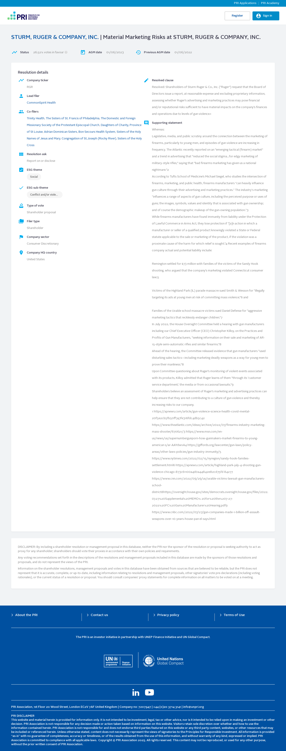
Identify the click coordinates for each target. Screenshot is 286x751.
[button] (66, 52)
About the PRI (26, 615)
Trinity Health (35, 118)
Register (237, 15)
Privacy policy (168, 615)
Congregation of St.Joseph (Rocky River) (89, 138)
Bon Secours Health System (96, 131)
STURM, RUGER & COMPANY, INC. (55, 37)
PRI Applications (245, 3)
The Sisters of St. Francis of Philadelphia (72, 118)
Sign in (267, 15)
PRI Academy (270, 3)
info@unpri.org (193, 707)
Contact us (99, 615)
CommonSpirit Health (41, 102)
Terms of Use (234, 615)
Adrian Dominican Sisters (60, 131)
